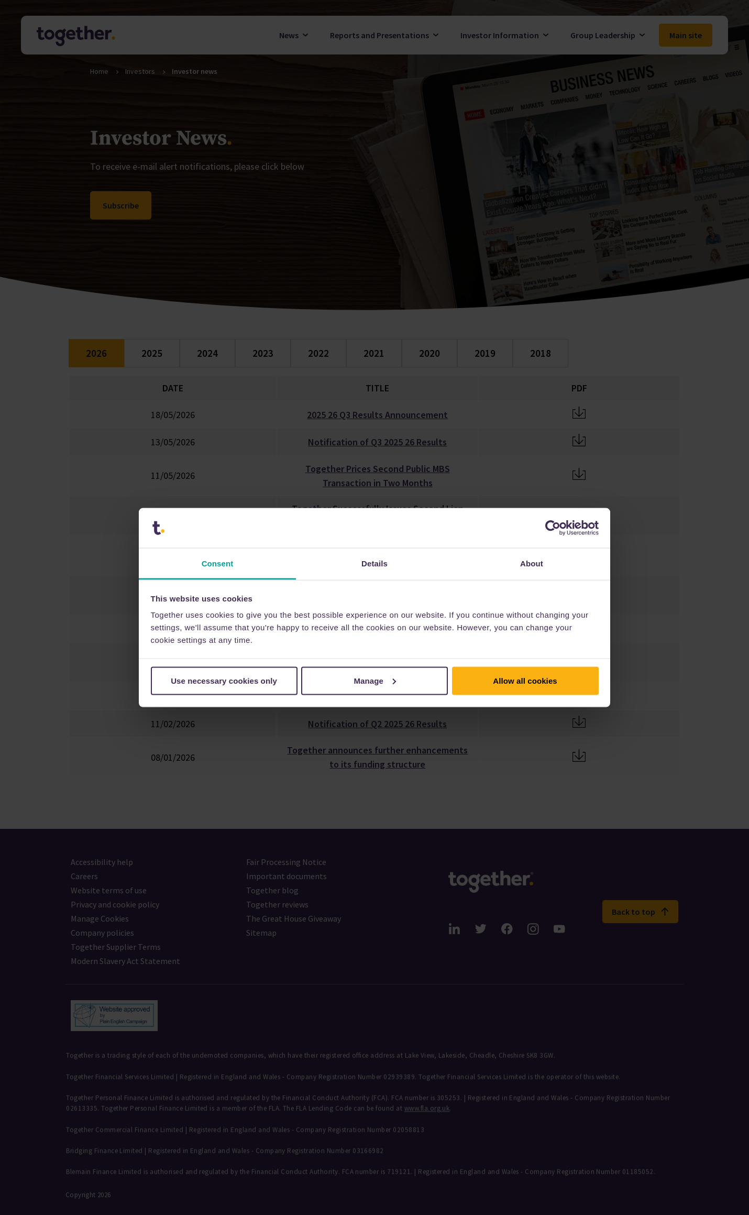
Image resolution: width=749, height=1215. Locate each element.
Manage (375, 680)
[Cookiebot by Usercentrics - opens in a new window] (553, 528)
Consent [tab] (218, 563)
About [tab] (531, 563)
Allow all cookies (525, 680)
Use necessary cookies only (224, 680)
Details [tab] (374, 563)
